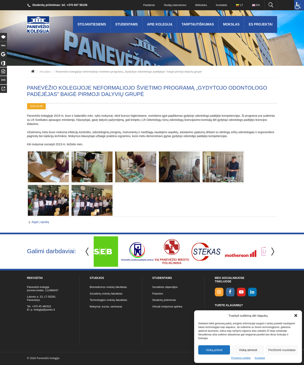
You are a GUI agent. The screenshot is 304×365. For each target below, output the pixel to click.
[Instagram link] (219, 292)
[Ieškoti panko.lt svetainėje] (270, 5)
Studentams (126, 24)
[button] (296, 315)
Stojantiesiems (91, 24)
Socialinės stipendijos (165, 287)
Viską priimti (214, 350)
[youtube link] (241, 292)
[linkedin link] (252, 292)
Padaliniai (149, 5)
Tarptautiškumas (198, 24)
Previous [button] (87, 251)
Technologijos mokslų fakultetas (108, 299)
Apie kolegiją (159, 24)
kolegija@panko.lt (44, 309)
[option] (111, 251)
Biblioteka (201, 5)
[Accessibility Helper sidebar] (299, 5)
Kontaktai (260, 358)
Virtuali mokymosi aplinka (167, 306)
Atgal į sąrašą (40, 222)
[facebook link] (230, 292)
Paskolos (157, 293)
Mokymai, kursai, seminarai (106, 306)
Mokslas (231, 24)
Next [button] (272, 251)
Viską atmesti (248, 350)
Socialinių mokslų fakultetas (106, 293)
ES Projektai (260, 24)
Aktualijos (45, 71)
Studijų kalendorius (175, 5)
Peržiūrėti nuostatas (282, 350)
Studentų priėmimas (164, 299)
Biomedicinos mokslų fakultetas (108, 287)
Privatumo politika (241, 358)
